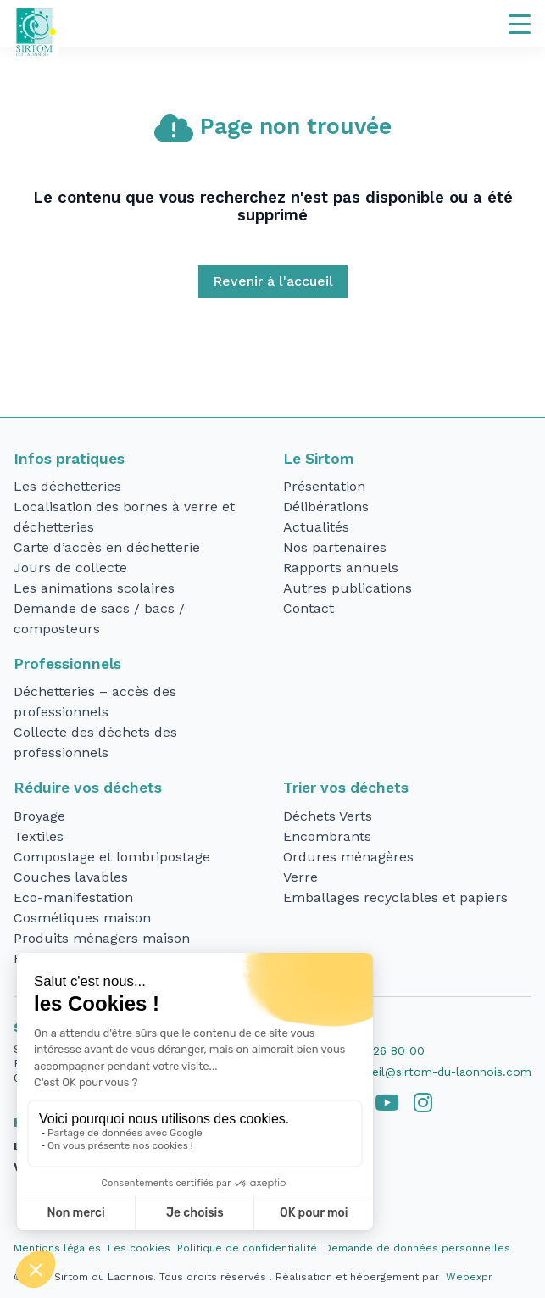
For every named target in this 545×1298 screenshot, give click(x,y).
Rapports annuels (340, 568)
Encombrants (327, 836)
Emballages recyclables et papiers (395, 897)
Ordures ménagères (348, 857)
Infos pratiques (69, 458)
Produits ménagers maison (102, 938)
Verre (300, 877)
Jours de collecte (70, 568)
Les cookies (139, 1248)
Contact (308, 608)
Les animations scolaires (94, 588)
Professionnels (67, 663)
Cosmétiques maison (82, 918)
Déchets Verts (327, 816)
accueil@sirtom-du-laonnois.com (438, 1071)
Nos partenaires (335, 547)
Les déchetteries (67, 486)
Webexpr (469, 1277)
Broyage (39, 816)
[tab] (387, 1103)
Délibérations (326, 507)
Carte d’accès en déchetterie (107, 547)
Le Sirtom (318, 458)
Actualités (316, 527)
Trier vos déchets (346, 787)
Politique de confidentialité (247, 1248)
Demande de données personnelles (417, 1248)
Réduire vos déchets (88, 787)
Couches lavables (71, 877)
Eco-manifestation (73, 897)
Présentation (324, 486)
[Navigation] (520, 24)
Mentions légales (57, 1248)
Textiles (39, 836)
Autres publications (347, 588)
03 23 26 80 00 (380, 1050)
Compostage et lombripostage (112, 857)
